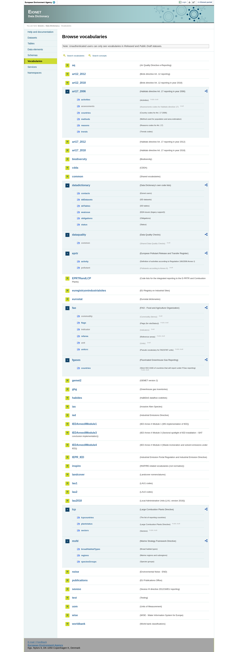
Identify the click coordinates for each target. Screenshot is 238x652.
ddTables (85, 206)
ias (74, 406)
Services (32, 67)
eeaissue (85, 212)
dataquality (79, 234)
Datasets (32, 37)
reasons (85, 125)
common (77, 176)
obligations (86, 218)
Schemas (33, 55)
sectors (85, 530)
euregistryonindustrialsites (89, 290)
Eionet (40, 26)
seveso (76, 589)
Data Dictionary (52, 26)
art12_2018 (79, 82)
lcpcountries (87, 517)
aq (73, 65)
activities (85, 99)
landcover (78, 474)
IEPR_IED (78, 457)
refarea (84, 336)
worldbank (78, 623)
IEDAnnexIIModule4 (84, 445)
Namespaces (34, 72)
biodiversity (79, 159)
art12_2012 (79, 74)
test (74, 597)
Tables (31, 43)
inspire (76, 466)
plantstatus (86, 524)
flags (83, 323)
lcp (74, 509)
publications (80, 580)
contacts (85, 193)
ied (74, 415)
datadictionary (81, 185)
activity (84, 261)
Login (184, 2)
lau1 (74, 483)
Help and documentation (40, 32)
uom (75, 606)
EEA (41, 2)
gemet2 (76, 380)
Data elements (35, 49)
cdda (75, 167)
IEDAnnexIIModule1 (84, 424)
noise (75, 571)
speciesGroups (88, 561)
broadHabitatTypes (90, 549)
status (84, 224)
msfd (75, 541)
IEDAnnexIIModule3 (84, 432)
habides (77, 397)
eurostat (77, 299)
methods (85, 119)
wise (75, 615)
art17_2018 (79, 150)
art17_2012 (79, 141)
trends (84, 131)
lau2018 (77, 500)
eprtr (75, 253)
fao (74, 307)
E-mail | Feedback (37, 642)
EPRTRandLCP (81, 278)
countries (86, 113)
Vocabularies (35, 61)
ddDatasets (87, 199)
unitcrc (84, 349)
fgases (76, 360)
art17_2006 (79, 91)
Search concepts (99, 56)
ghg (74, 389)
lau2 (74, 491)
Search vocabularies (75, 56)
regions (85, 555)
